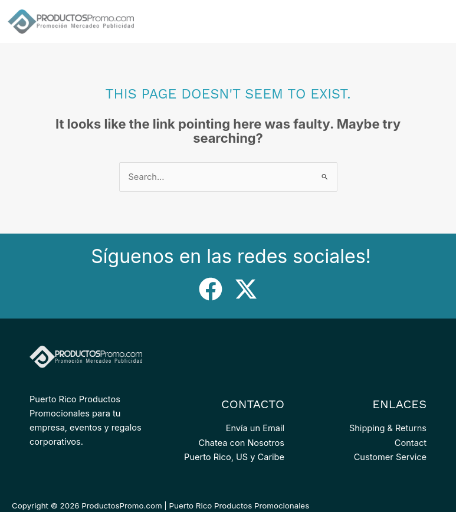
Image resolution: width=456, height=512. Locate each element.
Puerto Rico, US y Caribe (234, 457)
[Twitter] (246, 289)
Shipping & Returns (388, 428)
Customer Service (390, 457)
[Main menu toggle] (438, 21)
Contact (411, 443)
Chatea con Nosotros (241, 443)
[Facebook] (210, 289)
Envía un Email (255, 428)
